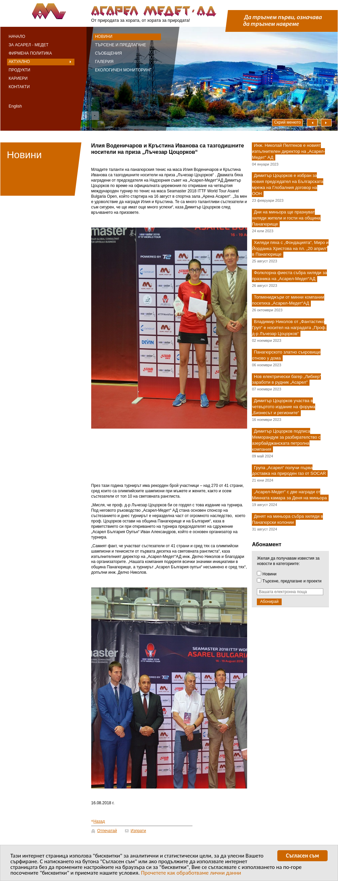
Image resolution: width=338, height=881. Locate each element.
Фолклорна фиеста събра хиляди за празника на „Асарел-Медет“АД (289, 275)
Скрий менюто (287, 122)
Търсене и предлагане (120, 45)
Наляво (312, 122)
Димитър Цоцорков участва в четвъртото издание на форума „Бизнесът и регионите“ (283, 407)
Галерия (104, 61)
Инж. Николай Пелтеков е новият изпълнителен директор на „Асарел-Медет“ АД (288, 151)
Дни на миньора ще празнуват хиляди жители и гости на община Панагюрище (286, 218)
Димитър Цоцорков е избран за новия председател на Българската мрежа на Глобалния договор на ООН (287, 184)
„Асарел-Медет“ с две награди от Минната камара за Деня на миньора (289, 495)
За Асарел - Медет (29, 45)
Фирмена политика (30, 53)
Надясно (326, 122)
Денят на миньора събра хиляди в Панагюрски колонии (287, 519)
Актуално (19, 61)
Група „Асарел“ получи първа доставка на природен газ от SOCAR (289, 470)
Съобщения (108, 53)
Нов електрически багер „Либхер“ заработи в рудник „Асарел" (286, 379)
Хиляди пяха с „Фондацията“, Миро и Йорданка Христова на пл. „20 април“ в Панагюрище (290, 248)
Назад (98, 821)
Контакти (19, 86)
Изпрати (138, 830)
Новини (103, 36)
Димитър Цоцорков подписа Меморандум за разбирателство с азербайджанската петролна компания (286, 440)
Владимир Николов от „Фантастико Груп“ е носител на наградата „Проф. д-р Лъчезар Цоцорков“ (289, 327)
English (15, 106)
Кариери (18, 78)
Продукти (19, 70)
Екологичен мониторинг (123, 70)
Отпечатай (107, 830)
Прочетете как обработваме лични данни (191, 873)
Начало (17, 36)
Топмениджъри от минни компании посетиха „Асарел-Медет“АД (288, 300)
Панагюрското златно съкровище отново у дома (286, 355)
